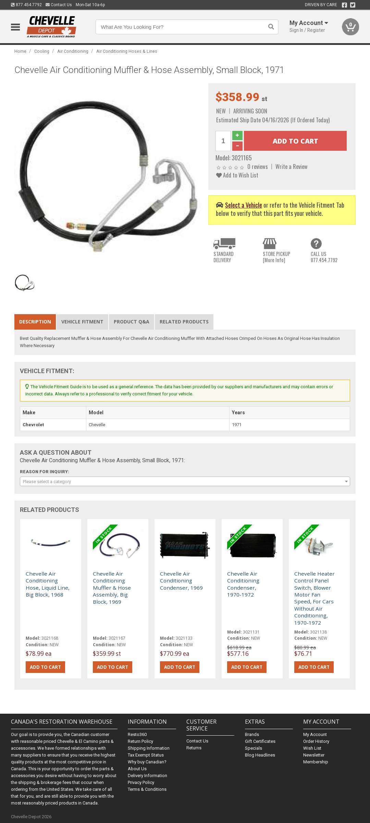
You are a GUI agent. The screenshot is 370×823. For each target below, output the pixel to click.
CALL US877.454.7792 (324, 256)
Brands (252, 734)
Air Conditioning (72, 51)
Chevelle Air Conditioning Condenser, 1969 (181, 580)
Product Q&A (131, 321)
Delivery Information (147, 775)
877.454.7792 (26, 4)
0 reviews (257, 166)
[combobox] (185, 481)
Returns (193, 747)
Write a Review (291, 166)
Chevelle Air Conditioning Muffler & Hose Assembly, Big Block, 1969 (112, 587)
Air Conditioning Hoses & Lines (126, 51)
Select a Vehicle (243, 204)
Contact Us (59, 4)
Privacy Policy (141, 782)
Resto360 (137, 734)
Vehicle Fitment (82, 321)
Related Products (184, 321)
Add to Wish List (237, 175)
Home (20, 51)
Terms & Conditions (147, 789)
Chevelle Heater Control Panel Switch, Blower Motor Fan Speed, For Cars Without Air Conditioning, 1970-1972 (314, 598)
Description (35, 321)
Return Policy (140, 741)
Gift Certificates (260, 741)
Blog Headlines (260, 755)
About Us (137, 768)
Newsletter (313, 755)
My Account (315, 734)
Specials (253, 748)
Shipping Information (149, 748)
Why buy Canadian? (147, 761)
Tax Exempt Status (146, 755)
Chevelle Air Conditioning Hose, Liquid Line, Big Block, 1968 (48, 584)
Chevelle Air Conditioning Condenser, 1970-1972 (243, 584)
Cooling (41, 51)
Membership (315, 761)
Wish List (312, 748)
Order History (316, 741)
